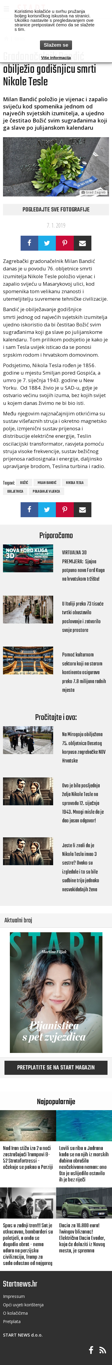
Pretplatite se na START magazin (56, 1068)
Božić (24, 483)
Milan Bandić (47, 483)
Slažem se (56, 45)
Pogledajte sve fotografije (56, 210)
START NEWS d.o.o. (23, 1335)
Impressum (14, 1296)
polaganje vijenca (46, 492)
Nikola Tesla (75, 483)
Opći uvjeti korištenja (23, 1305)
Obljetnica (15, 492)
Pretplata (12, 1321)
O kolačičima (15, 1313)
